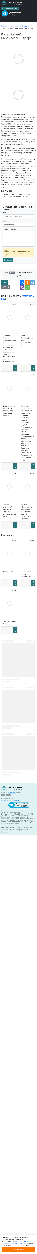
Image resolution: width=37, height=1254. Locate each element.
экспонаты (12, 1211)
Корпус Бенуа (8, 572)
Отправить (8, 260)
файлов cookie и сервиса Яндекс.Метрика (15, 1242)
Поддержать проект (10, 8)
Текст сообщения (9, 229)
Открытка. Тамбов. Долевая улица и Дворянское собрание (27, 340)
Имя (5, 212)
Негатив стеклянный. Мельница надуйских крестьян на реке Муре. (9, 510)
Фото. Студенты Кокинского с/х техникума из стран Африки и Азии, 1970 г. (9, 411)
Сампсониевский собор (9, 622)
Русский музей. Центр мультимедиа (27, 574)
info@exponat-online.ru (10, 1219)
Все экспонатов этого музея (18, 274)
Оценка (6, 221)
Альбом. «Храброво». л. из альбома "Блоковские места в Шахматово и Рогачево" (26, 512)
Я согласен (18, 1249)
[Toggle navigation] (33, 19)
